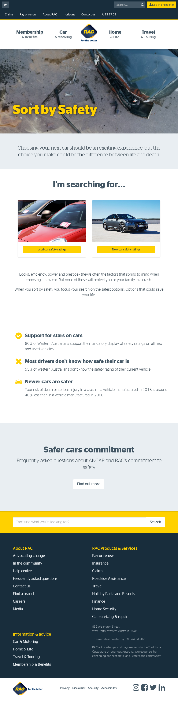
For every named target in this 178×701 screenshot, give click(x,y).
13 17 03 (109, 14)
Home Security (104, 609)
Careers (19, 601)
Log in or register (161, 4)
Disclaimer (78, 688)
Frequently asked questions (35, 579)
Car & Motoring (25, 642)
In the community (27, 563)
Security (93, 688)
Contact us (88, 14)
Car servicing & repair (110, 617)
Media (18, 609)
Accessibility (109, 688)
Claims (9, 14)
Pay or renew (28, 14)
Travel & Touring (26, 657)
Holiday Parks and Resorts (113, 594)
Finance (98, 601)
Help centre (22, 571)
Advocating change (29, 556)
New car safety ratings (126, 249)
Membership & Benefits (32, 665)
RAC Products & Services (114, 548)
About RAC (50, 14)
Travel (97, 586)
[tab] (29, 34)
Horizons (69, 14)
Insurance (100, 563)
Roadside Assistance (109, 579)
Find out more (88, 484)
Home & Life (23, 649)
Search (155, 522)
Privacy (65, 688)
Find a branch (24, 594)
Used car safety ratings (51, 249)
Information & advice (32, 634)
